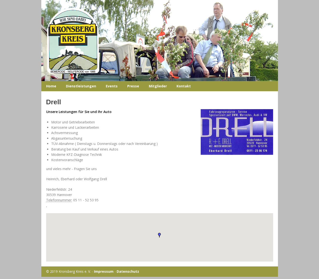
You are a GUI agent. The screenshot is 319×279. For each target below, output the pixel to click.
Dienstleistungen (81, 86)
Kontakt (184, 86)
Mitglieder (158, 86)
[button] (159, 235)
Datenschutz (128, 271)
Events (112, 86)
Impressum (103, 271)
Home (51, 86)
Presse (133, 86)
